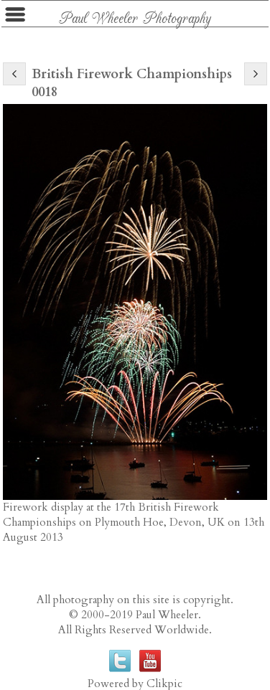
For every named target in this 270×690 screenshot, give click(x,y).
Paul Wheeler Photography (135, 17)
